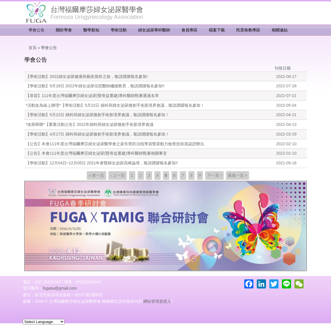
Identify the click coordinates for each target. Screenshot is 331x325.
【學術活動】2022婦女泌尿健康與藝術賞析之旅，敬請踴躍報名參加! (87, 76)
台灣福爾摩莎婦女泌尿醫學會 (97, 9)
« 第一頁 (96, 175)
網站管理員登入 (157, 301)
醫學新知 (91, 30)
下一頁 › (214, 175)
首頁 (33, 47)
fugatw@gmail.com (60, 288)
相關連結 (280, 30)
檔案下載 (217, 30)
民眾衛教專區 (248, 30)
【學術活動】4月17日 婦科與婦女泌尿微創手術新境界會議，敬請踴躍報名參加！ (97, 134)
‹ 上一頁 (117, 175)
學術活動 (119, 30)
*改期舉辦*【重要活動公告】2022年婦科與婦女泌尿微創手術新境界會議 (90, 124)
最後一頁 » (237, 175)
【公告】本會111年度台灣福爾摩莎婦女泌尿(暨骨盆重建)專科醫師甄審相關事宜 (96, 153)
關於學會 (64, 30)
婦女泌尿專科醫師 (154, 30)
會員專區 (189, 30)
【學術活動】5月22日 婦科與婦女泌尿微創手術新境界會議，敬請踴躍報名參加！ (97, 114)
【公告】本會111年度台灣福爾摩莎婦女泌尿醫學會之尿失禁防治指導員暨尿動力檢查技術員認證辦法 (115, 144)
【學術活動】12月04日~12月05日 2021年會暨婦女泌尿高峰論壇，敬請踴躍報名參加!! (102, 163)
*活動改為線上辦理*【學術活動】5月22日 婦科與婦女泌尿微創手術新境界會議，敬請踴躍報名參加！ (115, 105)
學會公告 (37, 30)
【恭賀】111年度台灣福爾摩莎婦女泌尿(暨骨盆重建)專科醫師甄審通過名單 (92, 95)
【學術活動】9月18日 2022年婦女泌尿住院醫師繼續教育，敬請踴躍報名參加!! (95, 86)
